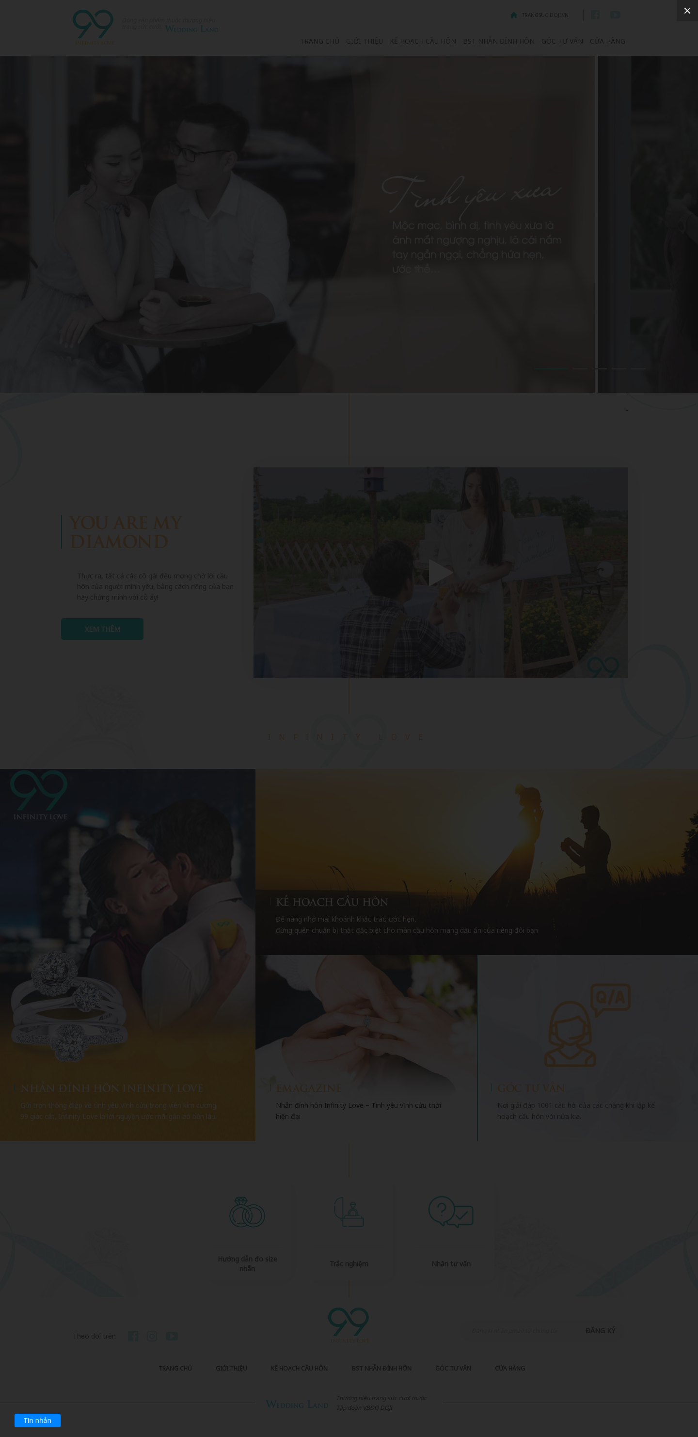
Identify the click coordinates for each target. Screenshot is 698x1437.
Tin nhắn (37, 1420)
